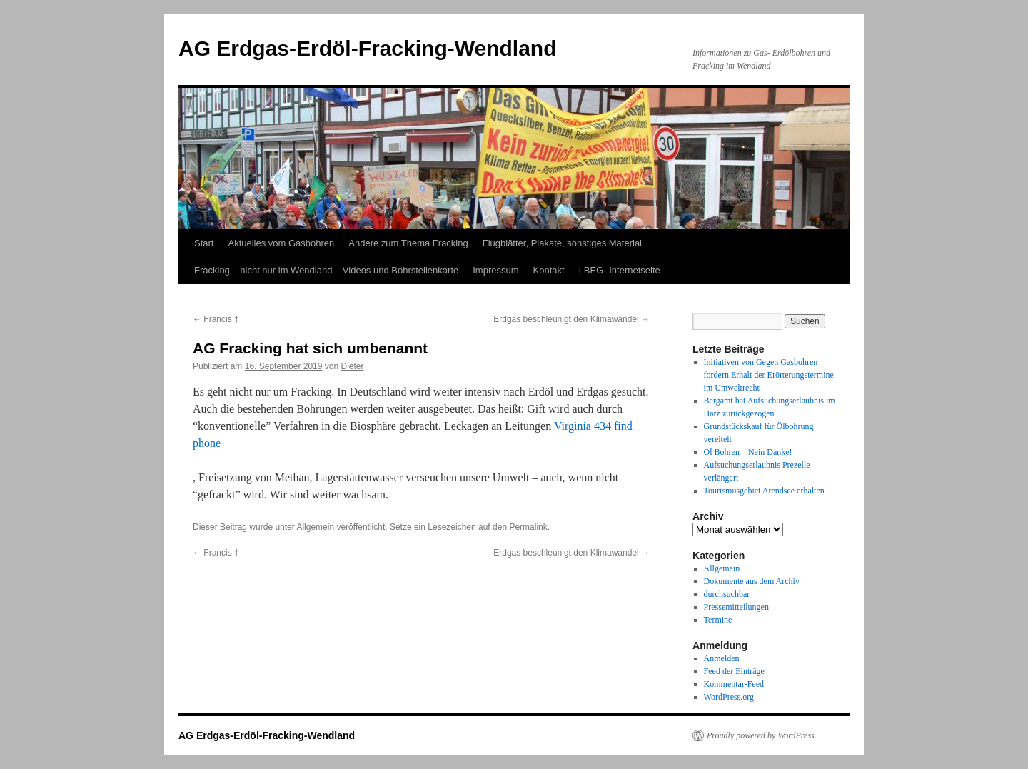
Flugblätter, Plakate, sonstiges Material (562, 243)
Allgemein (315, 527)
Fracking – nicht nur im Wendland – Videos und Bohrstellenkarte (326, 270)
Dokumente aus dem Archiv (752, 581)
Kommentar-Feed (734, 684)
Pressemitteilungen (736, 607)
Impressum (495, 270)
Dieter (352, 366)
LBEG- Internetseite (619, 270)
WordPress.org (729, 697)
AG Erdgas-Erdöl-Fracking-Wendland (367, 48)
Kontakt (549, 270)
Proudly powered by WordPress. (762, 735)
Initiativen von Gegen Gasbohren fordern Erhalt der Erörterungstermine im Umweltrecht (769, 375)
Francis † (216, 319)
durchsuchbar (727, 594)
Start (203, 243)
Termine (718, 620)
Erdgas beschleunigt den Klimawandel (571, 319)
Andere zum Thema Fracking (408, 243)
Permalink (528, 527)
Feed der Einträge (734, 671)
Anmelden (722, 658)
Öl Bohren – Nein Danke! (748, 452)
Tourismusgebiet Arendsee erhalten (764, 491)
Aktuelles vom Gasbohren (281, 243)
